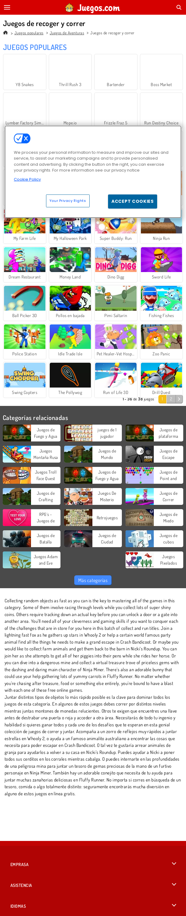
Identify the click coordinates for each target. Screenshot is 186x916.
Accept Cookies (132, 201)
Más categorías (93, 580)
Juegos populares (29, 32)
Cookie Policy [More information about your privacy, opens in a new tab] (27, 179)
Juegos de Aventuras (67, 32)
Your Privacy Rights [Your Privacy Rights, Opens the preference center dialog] (67, 200)
